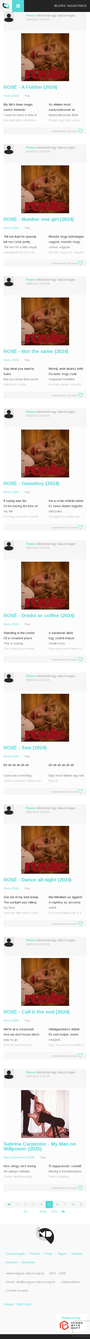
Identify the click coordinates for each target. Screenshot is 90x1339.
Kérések (11, 1262)
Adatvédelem (70, 1282)
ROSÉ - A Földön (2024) (30, 87)
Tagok (61, 1253)
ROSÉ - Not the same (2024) (36, 351)
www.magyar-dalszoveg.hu (25, 1273)
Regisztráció (76, 6)
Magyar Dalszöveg (6, 6)
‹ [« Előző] (10, 1204)
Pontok (35, 1253)
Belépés (59, 6)
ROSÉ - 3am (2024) (25, 747)
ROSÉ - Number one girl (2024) (39, 219)
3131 (54, 1211)
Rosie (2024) (11, 95)
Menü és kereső (18, 6)
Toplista (76, 1253)
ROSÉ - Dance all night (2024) (38, 879)
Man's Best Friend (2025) (19, 1157)
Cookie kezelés (17, 1290)
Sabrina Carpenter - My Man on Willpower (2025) (40, 1146)
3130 (43, 1211)
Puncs (31, 15)
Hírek (48, 1253)
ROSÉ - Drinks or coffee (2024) (39, 615)
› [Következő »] (65, 1211)
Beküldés (28, 1262)
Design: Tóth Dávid (17, 1304)
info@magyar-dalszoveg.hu (35, 1282)
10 (25, 1211)
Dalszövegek (15, 1253)
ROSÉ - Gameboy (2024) (31, 483)
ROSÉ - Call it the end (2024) (37, 1011)
